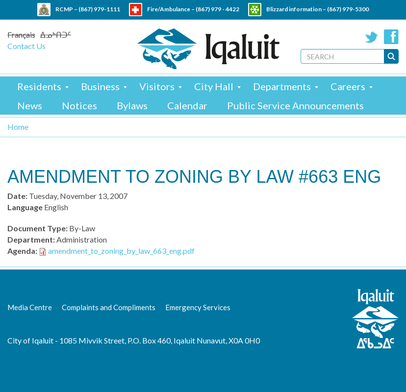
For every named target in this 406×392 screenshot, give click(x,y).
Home (17, 126)
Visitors (157, 86)
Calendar (187, 105)
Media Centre (29, 307)
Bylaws (132, 105)
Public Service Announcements (295, 105)
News (29, 105)
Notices (79, 105)
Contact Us (26, 45)
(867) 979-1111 (99, 9)
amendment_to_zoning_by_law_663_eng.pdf (121, 250)
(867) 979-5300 (348, 9)
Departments (282, 86)
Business (100, 86)
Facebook (391, 36)
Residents (39, 86)
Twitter (371, 36)
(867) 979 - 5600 (224, 22)
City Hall (213, 86)
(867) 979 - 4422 (217, 9)
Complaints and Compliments (108, 307)
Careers (347, 86)
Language (25, 207)
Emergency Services (197, 307)
